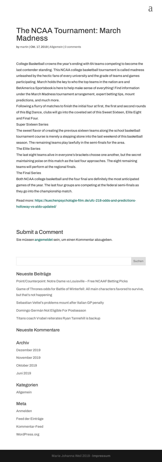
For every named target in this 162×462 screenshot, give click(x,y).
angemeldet (44, 239)
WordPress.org (27, 434)
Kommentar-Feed (29, 426)
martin (24, 46)
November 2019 (28, 357)
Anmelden (24, 411)
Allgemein (56, 46)
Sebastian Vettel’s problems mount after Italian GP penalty (60, 302)
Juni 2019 (23, 373)
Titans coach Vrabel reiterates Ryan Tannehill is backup (58, 318)
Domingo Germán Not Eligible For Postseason (51, 310)
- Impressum (100, 456)
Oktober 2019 (26, 365)
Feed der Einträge (29, 418)
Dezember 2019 (28, 350)
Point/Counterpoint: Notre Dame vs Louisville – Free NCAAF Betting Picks (72, 281)
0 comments (73, 46)
